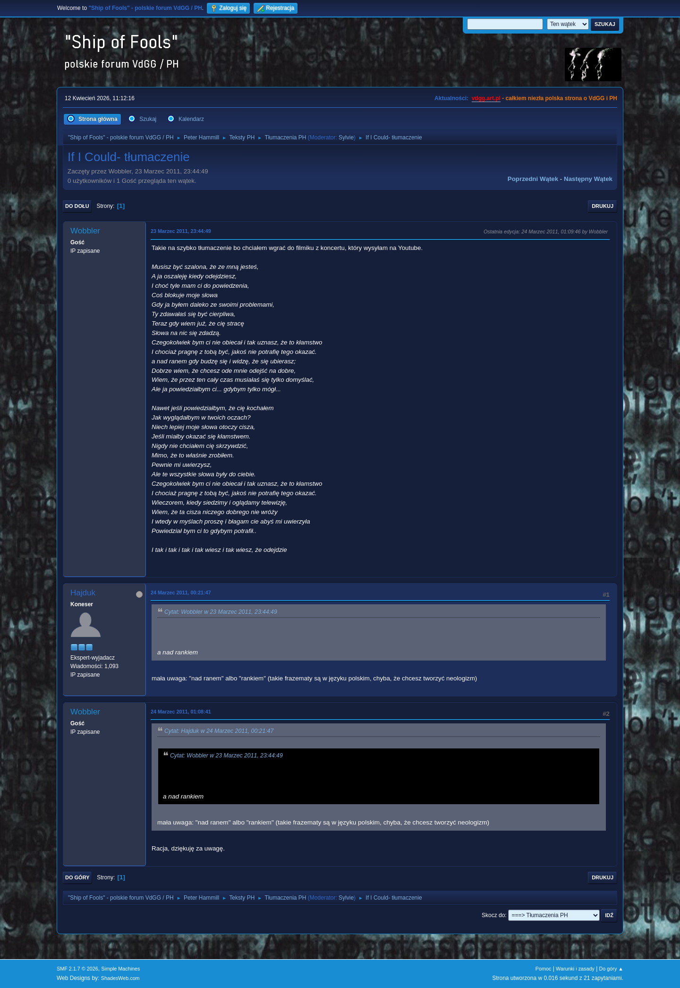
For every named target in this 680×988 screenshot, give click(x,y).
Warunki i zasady (575, 968)
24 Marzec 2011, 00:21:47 (181, 592)
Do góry (77, 877)
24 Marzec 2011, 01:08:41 (181, 711)
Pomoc (544, 968)
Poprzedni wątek (533, 178)
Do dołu (77, 206)
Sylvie (346, 137)
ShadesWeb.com (120, 978)
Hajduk (82, 592)
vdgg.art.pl (486, 98)
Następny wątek (588, 178)
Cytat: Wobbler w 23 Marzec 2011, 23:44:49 (220, 612)
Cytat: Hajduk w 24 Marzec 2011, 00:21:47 (218, 731)
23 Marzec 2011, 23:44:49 (181, 231)
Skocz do (493, 915)
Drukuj (602, 206)
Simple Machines (120, 968)
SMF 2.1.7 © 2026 (77, 968)
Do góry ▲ (611, 968)
